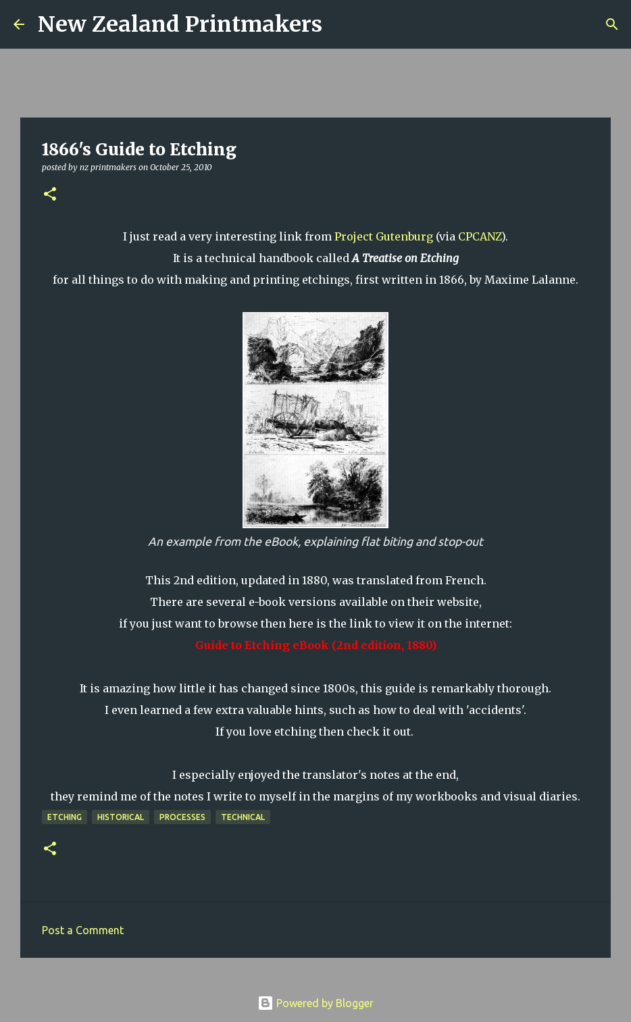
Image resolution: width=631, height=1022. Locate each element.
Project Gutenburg (383, 236)
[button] (50, 195)
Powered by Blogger (315, 1003)
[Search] (341, 24)
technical (243, 817)
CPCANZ (479, 236)
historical (120, 817)
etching (64, 817)
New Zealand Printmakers (180, 24)
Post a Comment (83, 930)
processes (182, 817)
